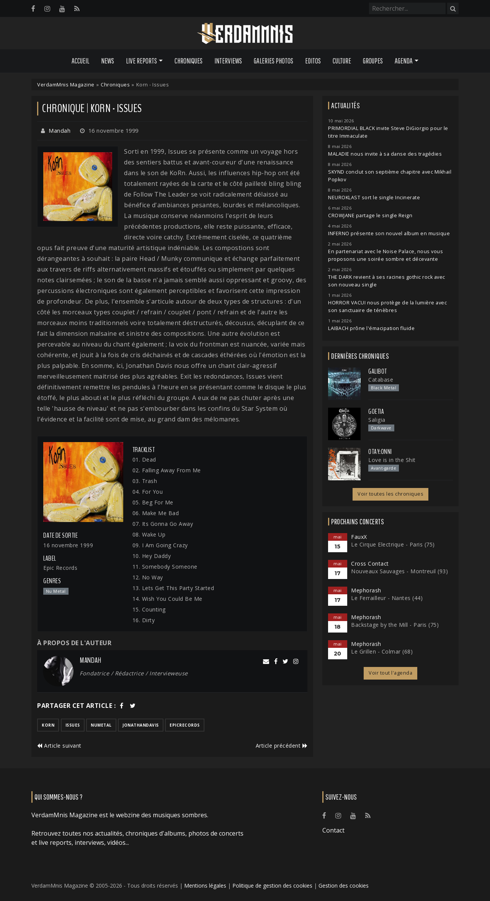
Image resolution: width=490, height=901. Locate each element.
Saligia (376, 419)
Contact (333, 830)
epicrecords (185, 725)
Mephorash (366, 590)
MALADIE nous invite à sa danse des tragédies (385, 154)
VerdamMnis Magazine (66, 84)
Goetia (376, 411)
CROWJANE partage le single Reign (370, 215)
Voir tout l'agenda (390, 673)
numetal (101, 725)
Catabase (380, 379)
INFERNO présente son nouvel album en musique (389, 233)
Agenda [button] (404, 61)
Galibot (377, 371)
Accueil (80, 61)
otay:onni (380, 451)
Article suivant (59, 745)
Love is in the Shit (392, 460)
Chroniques (189, 61)
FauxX (359, 536)
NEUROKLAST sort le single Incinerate (374, 197)
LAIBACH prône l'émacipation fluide (371, 328)
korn (48, 725)
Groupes (373, 61)
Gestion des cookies (343, 885)
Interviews (228, 61)
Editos (313, 61)
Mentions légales (205, 885)
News (107, 61)
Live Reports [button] (141, 61)
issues (72, 725)
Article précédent (282, 745)
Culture (342, 61)
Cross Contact (370, 563)
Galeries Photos (273, 61)
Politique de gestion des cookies (272, 885)
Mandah (59, 130)
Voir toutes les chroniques (390, 494)
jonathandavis (140, 725)
